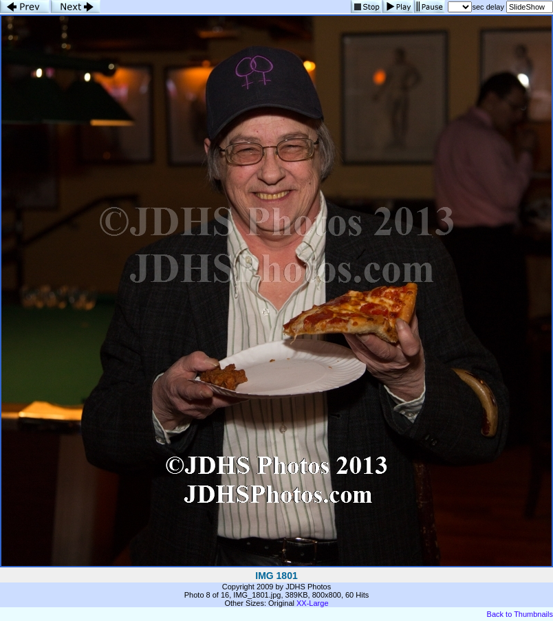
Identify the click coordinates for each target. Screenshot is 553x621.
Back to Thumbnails (520, 614)
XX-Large (312, 603)
